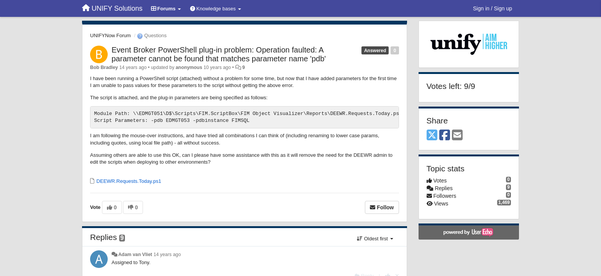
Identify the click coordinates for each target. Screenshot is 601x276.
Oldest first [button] (375, 239)
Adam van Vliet (135, 254)
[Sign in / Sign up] (492, 8)
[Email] (457, 135)
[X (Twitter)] (432, 135)
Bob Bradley (104, 67)
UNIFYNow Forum (110, 35)
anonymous (189, 67)
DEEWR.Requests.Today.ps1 (128, 181)
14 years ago (167, 254)
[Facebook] (444, 135)
